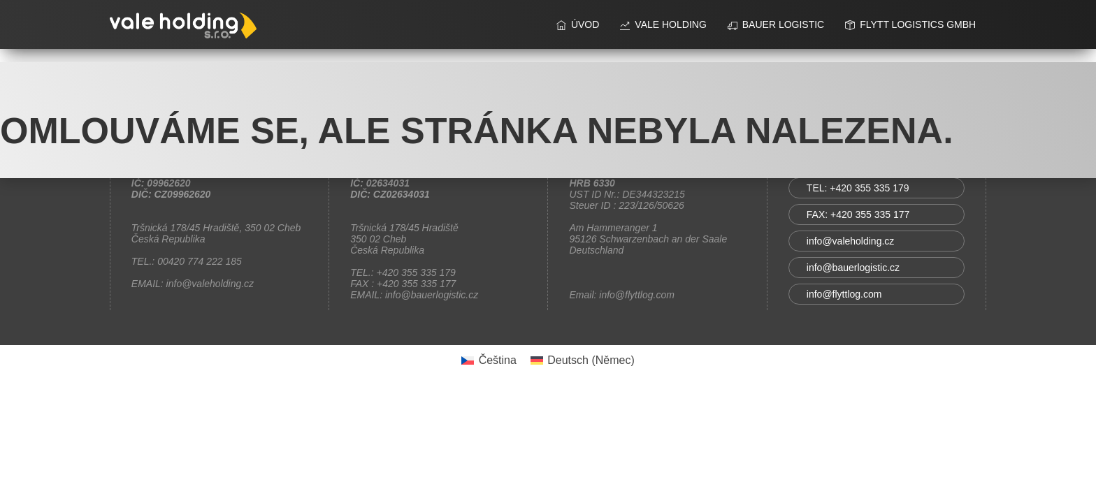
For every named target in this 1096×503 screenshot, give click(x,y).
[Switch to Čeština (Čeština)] (489, 360)
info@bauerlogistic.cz (853, 267)
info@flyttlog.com (844, 294)
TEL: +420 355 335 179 (858, 188)
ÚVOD (577, 24)
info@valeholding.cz (851, 241)
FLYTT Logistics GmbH (910, 24)
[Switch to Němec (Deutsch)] (583, 360)
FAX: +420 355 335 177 (858, 214)
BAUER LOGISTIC (776, 24)
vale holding (663, 24)
